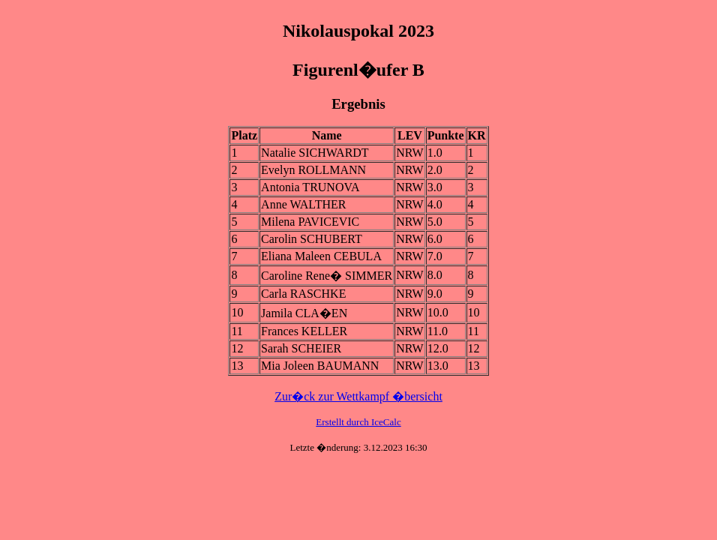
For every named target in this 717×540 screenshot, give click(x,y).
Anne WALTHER (303, 204)
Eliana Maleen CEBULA (321, 256)
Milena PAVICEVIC (310, 221)
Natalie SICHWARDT (315, 152)
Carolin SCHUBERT (311, 238)
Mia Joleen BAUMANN (320, 365)
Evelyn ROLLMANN (313, 170)
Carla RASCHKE (303, 293)
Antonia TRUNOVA (310, 187)
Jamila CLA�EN (304, 313)
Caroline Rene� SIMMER (326, 275)
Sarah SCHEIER (301, 348)
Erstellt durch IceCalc (358, 422)
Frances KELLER (304, 331)
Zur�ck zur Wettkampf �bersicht (358, 396)
